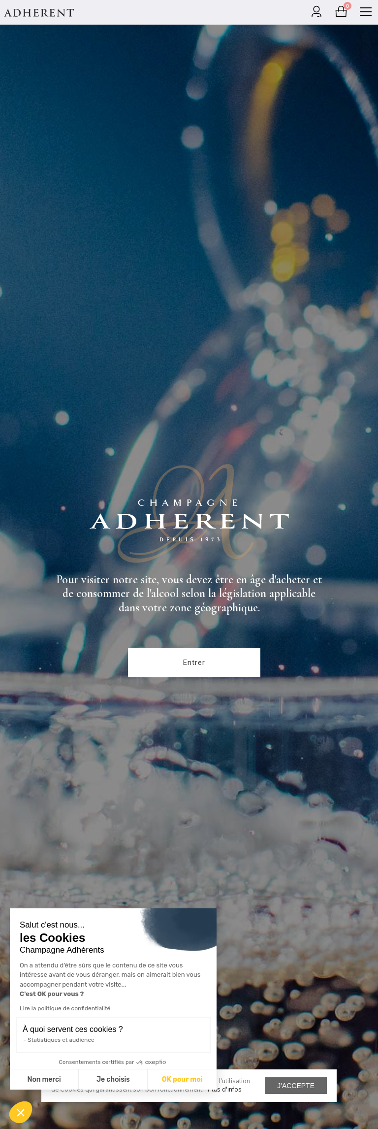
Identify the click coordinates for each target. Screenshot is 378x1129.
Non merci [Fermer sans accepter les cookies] (44, 1079)
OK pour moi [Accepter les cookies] (182, 1079)
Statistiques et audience (61, 1039)
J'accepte (296, 1086)
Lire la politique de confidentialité (65, 1008)
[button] (20, 1112)
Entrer (194, 662)
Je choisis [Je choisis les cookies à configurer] (113, 1079)
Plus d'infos (225, 1089)
